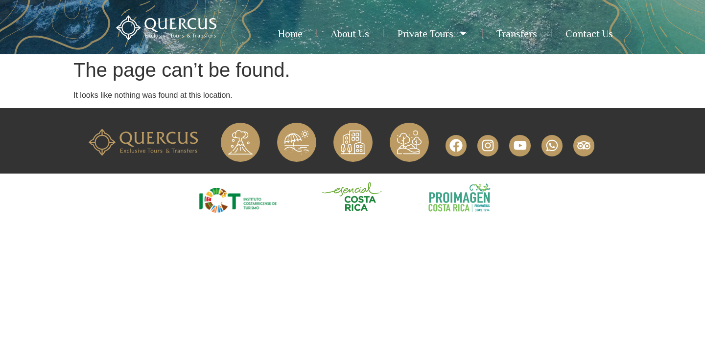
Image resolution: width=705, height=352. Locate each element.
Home (290, 33)
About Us (350, 33)
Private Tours (433, 33)
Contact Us (589, 33)
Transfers (516, 33)
